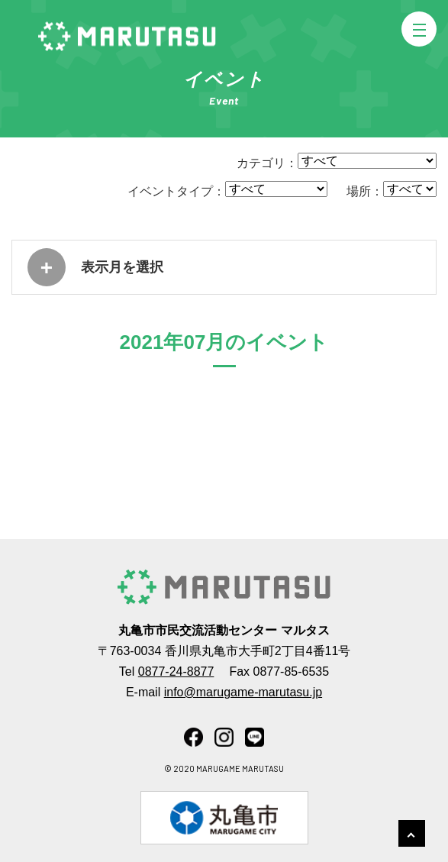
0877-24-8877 (176, 671)
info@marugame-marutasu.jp (243, 692)
